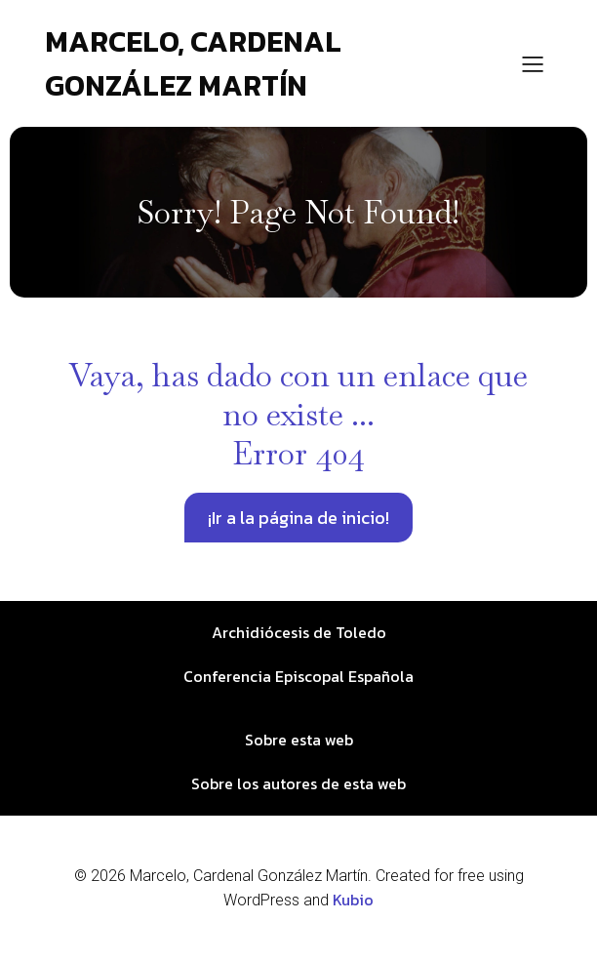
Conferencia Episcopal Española (298, 676)
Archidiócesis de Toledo (299, 632)
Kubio (353, 899)
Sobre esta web (299, 739)
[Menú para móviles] (532, 63)
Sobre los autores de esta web (298, 783)
